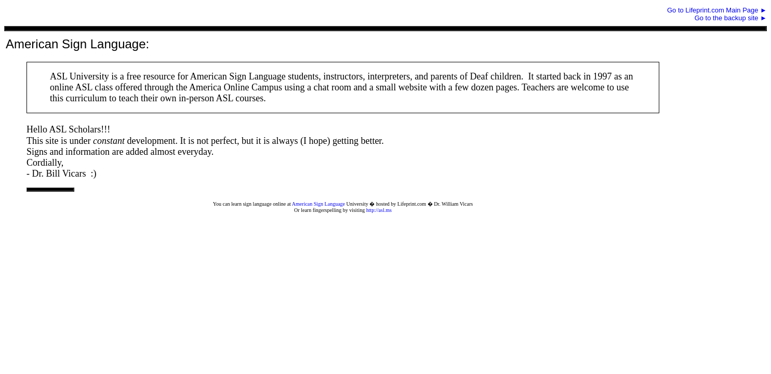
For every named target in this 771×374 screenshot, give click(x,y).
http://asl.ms (379, 210)
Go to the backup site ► (731, 18)
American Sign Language (318, 204)
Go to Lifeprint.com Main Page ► (717, 10)
